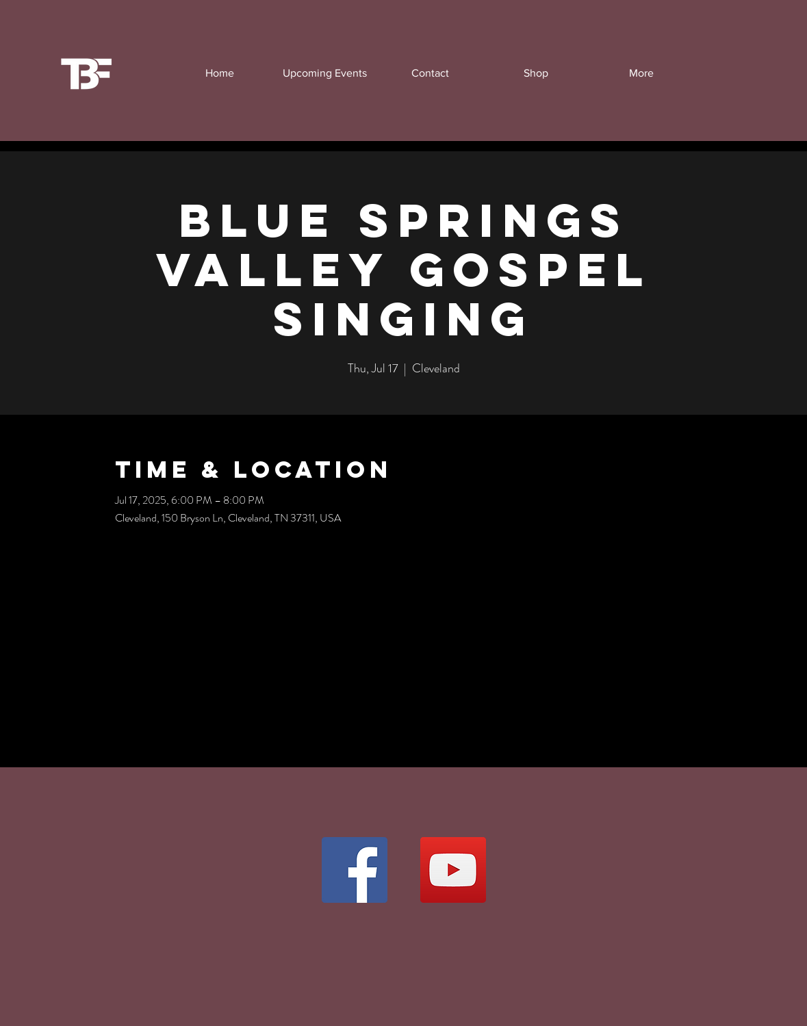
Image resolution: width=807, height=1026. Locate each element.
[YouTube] (453, 870)
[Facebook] (354, 870)
